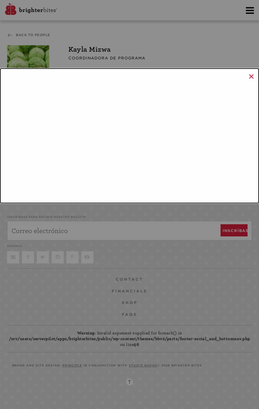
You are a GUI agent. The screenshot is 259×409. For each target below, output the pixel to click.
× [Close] (251, 76)
